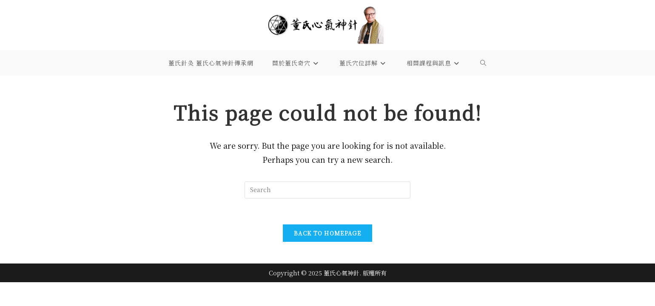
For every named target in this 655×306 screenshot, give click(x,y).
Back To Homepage (327, 233)
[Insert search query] (327, 189)
